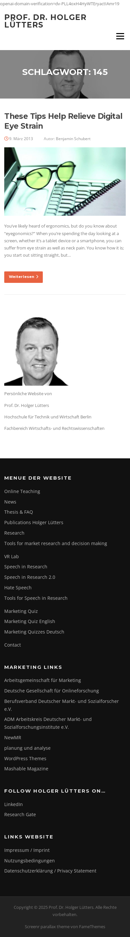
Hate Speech (18, 587)
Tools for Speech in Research (36, 598)
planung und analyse (27, 748)
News (10, 502)
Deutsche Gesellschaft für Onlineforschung (51, 691)
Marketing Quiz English (29, 621)
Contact (12, 645)
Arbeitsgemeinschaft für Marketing (42, 680)
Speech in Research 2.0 (29, 577)
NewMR (12, 737)
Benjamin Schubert (73, 138)
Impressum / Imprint (27, 850)
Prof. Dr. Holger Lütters (45, 21)
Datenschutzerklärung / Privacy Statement (50, 871)
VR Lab (11, 556)
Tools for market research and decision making (55, 543)
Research (14, 533)
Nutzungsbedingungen (29, 860)
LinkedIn (13, 804)
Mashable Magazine (26, 768)
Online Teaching (22, 491)
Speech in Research (25, 566)
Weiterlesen (23, 276)
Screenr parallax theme (47, 926)
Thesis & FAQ (18, 512)
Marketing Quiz (21, 611)
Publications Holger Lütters (33, 522)
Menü (120, 36)
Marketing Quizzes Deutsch (34, 632)
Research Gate (20, 814)
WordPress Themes (25, 758)
